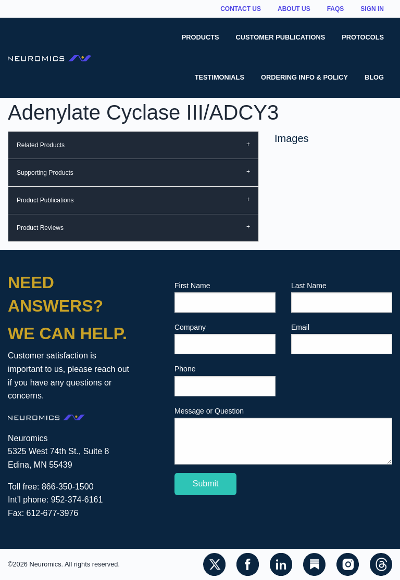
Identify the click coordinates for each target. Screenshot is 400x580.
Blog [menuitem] (374, 77)
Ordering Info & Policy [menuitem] (304, 77)
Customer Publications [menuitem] (281, 37)
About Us (294, 8)
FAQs (335, 8)
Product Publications (45, 200)
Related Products (41, 145)
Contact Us (240, 8)
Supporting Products (45, 172)
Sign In (372, 8)
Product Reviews (40, 227)
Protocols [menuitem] (363, 37)
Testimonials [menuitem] (219, 77)
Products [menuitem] (200, 37)
